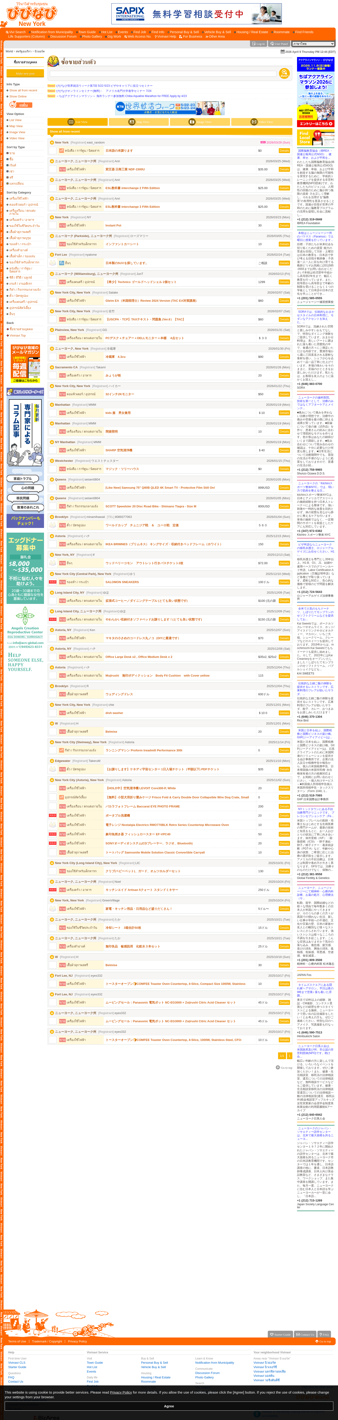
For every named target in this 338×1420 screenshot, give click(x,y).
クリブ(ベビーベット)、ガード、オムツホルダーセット (143, 871)
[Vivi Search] (16, 32)
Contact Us (15, 1381)
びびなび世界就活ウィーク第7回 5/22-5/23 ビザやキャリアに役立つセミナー (100, 85)
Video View (17, 138)
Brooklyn (61, 517)
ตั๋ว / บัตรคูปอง (18, 295)
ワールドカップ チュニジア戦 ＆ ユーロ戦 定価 (142, 525)
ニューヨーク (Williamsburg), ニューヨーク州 (86, 274)
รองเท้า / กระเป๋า (20, 244)
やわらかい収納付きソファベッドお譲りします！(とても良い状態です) (154, 619)
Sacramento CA (66, 367)
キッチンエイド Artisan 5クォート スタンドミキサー (142, 889)
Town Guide (95, 1362)
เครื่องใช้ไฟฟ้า (18, 198)
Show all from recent (23, 90)
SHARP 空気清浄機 (119, 450)
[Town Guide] (86, 32)
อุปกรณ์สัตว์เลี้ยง (20, 307)
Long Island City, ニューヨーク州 (78, 611)
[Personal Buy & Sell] (183, 32)
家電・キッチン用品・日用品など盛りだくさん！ (139, 908)
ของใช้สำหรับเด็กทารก (24, 262)
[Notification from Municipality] (51, 32)
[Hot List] (105, 32)
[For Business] (190, 36)
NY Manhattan (65, 442)
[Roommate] (280, 32)
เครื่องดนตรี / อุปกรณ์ (23, 301)
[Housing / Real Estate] (251, 32)
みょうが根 (113, 375)
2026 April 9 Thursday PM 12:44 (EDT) (310, 52)
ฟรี (11, 177)
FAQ (11, 1377)
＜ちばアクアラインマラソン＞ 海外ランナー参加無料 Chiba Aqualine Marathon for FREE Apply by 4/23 (117, 96)
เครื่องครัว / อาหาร (21, 219)
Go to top (325, 1341)
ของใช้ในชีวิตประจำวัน (24, 225)
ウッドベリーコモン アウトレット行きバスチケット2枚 (144, 563)
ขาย (12, 153)
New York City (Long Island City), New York (86, 863)
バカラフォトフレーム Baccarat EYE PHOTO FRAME (143, 806)
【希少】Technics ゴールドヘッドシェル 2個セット (141, 281)
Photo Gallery (204, 1377)
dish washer (114, 712)
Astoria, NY (63, 630)
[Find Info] (156, 32)
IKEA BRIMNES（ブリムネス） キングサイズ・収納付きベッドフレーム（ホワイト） (164, 544)
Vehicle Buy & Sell (153, 1367)
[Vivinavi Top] (30, 14)
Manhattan (62, 404)
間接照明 (112, 431)
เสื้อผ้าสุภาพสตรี (20, 231)
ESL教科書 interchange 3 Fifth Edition (133, 206)
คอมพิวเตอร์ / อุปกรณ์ (23, 204)
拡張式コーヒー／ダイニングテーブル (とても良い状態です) (146, 600)
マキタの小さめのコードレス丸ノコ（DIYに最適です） (143, 638)
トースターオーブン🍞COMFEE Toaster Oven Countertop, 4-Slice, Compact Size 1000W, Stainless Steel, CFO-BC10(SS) (176, 983)
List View (15, 120)
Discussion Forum (207, 1373)
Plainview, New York (69, 330)
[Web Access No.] (137, 36)
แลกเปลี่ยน (16, 183)
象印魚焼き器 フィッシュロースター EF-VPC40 (138, 834)
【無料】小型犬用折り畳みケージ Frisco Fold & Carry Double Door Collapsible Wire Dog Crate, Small (177, 797)
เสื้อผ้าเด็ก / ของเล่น (22, 256)
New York (62, 142)
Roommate (148, 1381)
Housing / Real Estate (156, 1377)
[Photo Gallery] (91, 36)
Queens (60, 479)
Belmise (111, 731)
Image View (17, 132)
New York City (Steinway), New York (81, 742)
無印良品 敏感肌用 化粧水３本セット (133, 946)
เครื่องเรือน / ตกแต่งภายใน (22, 212)
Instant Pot (113, 225)
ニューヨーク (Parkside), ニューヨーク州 (83, 236)
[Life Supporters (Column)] (25, 36)
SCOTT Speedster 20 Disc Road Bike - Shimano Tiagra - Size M (151, 506)
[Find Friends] (303, 32)
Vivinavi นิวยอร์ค (265, 1362)
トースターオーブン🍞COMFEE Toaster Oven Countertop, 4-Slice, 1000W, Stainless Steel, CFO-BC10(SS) (174, 1039)
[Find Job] (138, 32)
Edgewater (62, 761)
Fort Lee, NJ (64, 975)
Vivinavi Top (18, 335)
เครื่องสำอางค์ (18, 250)
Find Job (93, 1381)
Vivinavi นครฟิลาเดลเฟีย (270, 1371)
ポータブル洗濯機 (118, 815)
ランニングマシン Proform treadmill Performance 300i (144, 750)
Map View (16, 126)
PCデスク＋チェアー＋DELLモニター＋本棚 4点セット (145, 338)
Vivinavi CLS (16, 1362)
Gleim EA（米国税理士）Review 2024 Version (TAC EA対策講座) (151, 300)
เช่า (11, 171)
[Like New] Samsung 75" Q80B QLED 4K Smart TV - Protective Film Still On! (160, 487)
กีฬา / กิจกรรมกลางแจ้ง (24, 289)
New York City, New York (72, 292)
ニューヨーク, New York (71, 348)
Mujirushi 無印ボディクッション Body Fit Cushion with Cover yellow (157, 675)
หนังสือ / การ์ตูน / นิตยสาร (20, 270)
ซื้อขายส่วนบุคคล (25, 62)
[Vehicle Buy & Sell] (216, 32)
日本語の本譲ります (119, 150)
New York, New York (69, 900)
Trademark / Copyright (47, 1341)
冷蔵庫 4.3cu (115, 356)
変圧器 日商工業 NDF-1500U (125, 169)
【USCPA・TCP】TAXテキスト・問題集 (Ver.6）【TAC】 (146, 319)
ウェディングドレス (119, 694)
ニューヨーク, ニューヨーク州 (75, 161)
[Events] (122, 32)
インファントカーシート (122, 244)
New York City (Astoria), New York (79, 780)
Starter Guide (17, 1367)
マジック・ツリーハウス (122, 468)
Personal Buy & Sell (154, 1362)
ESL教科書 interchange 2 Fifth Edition (133, 188)
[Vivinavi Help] (165, 36)
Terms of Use (17, 1341)
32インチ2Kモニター (120, 394)
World (9, 51)
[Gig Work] (113, 36)
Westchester (64, 461)
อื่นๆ (12, 314)
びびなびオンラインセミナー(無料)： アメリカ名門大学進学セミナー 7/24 (99, 91)
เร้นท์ (12, 165)
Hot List (92, 1367)
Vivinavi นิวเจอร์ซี (265, 1367)
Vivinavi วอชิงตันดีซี (267, 1380)
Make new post (25, 73)
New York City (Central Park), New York (83, 574)
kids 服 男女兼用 (118, 412)
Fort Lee (61, 254)
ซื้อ (11, 159)
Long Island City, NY (69, 592)
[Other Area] (215, 36)
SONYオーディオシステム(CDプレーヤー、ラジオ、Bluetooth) (149, 843)
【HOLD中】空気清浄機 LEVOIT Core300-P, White (141, 788)
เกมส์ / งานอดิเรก (20, 283)
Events (91, 1371)
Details (284, 150)
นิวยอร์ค (40, 51)
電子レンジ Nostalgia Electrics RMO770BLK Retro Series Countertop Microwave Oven (167, 824)
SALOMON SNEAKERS (122, 582)
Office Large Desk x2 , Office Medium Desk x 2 (139, 656)
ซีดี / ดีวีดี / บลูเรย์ (20, 277)
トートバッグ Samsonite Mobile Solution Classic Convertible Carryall (155, 852)
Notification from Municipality (214, 1362)
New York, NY (64, 554)
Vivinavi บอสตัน (264, 1375)
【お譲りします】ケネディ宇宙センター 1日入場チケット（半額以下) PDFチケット (163, 769)
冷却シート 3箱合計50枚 (123, 927)
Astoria (60, 536)
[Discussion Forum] (62, 36)
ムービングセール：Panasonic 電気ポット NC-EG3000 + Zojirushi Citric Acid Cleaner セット (171, 1002)
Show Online (18, 96)
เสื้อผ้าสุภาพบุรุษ (20, 238)
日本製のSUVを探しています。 (127, 263)
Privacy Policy (77, 1341)
